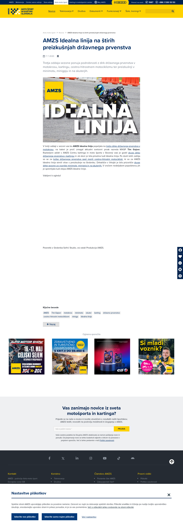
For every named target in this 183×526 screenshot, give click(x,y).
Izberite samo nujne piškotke (59, 516)
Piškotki (144, 478)
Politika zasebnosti (149, 481)
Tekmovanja (59, 478)
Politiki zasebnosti (107, 440)
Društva (57, 481)
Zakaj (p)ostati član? (105, 481)
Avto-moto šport (50, 33)
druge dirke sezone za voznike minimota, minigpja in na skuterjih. (91, 164)
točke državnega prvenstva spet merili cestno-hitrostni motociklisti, (88, 159)
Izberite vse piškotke (25, 516)
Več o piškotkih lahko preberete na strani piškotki (111, 507)
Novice (62, 33)
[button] (173, 11)
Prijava (121, 428)
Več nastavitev (89, 516)
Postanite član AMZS (106, 478)
